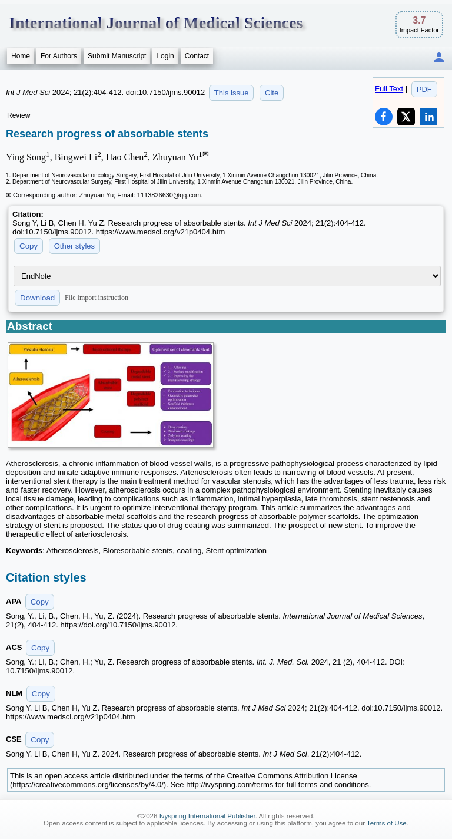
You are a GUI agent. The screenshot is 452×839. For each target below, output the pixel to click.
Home (20, 56)
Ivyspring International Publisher (207, 816)
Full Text (389, 88)
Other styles (74, 246)
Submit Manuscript (117, 56)
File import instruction (96, 297)
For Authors (59, 56)
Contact (197, 56)
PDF (424, 89)
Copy (28, 246)
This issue (231, 92)
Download (37, 297)
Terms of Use (387, 823)
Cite (271, 92)
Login (165, 56)
